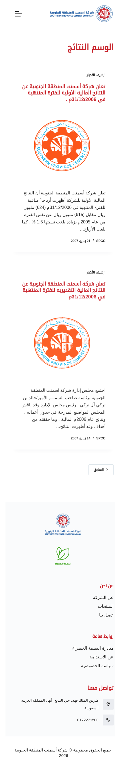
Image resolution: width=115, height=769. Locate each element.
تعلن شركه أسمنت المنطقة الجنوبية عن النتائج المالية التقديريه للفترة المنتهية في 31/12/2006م (58, 298)
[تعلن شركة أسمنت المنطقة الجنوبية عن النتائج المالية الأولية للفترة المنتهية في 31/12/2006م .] (57, 146)
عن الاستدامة (96, 657)
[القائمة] (13, 13)
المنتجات (100, 606)
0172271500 (82, 720)
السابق (95, 470)
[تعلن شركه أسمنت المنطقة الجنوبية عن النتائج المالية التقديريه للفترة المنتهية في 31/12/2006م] (57, 351)
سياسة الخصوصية (92, 665)
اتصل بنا (101, 615)
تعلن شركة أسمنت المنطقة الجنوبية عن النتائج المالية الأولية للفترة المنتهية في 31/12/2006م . (58, 93)
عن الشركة (97, 597)
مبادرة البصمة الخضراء (87, 648)
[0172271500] (102, 720)
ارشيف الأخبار (90, 75)
